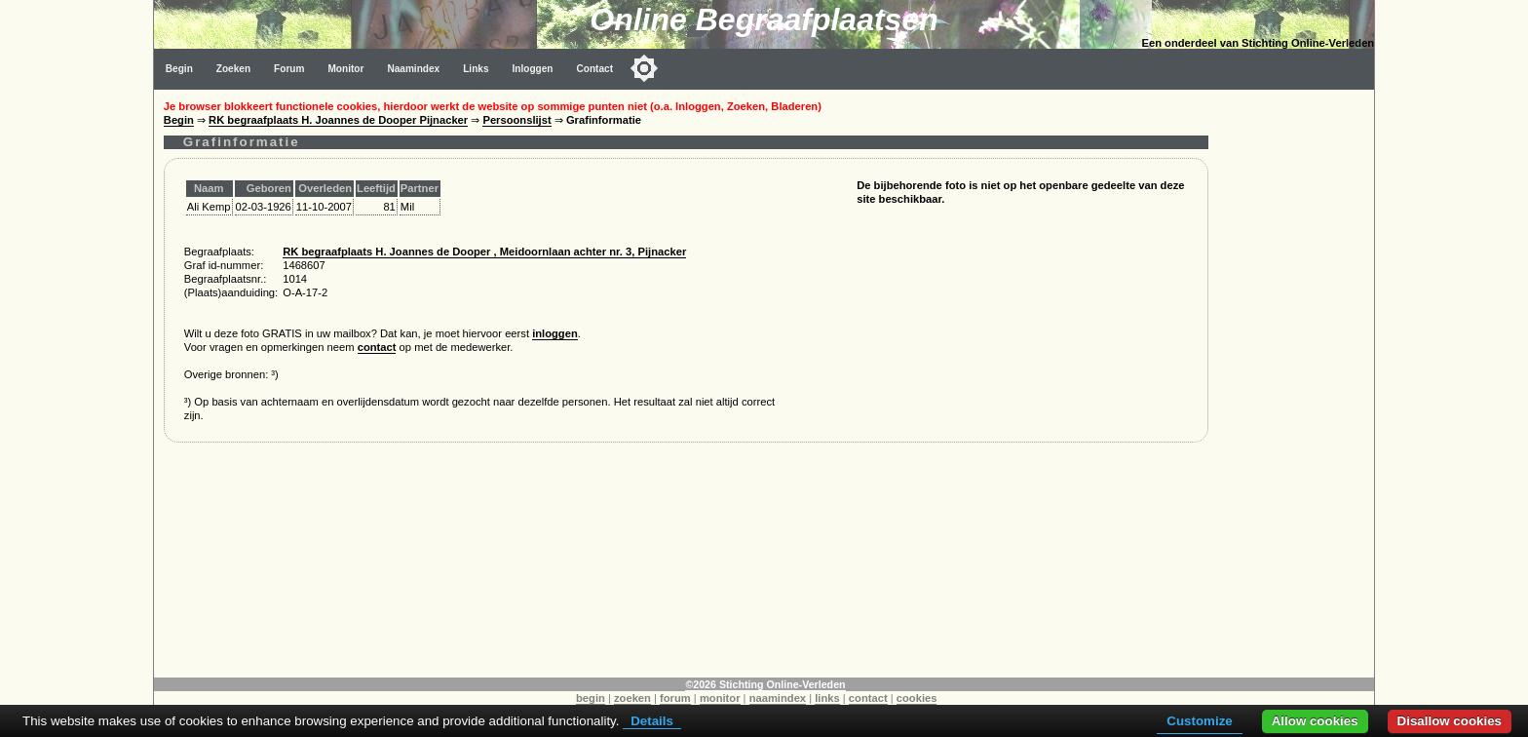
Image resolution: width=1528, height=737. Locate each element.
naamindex (777, 698)
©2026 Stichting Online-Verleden (765, 684)
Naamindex (413, 68)
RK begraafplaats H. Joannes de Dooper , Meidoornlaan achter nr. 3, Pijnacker (484, 251)
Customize (1199, 721)
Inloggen (533, 68)
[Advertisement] (1296, 382)
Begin (179, 68)
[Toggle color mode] (644, 68)
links (827, 698)
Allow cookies (1315, 721)
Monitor (345, 68)
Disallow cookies (1449, 721)
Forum (289, 68)
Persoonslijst (516, 120)
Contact (595, 68)
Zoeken (233, 68)
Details (651, 721)
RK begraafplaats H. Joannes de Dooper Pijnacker (338, 120)
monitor (720, 698)
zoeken (632, 698)
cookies (917, 698)
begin (590, 698)
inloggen (555, 333)
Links (475, 68)
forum (675, 698)
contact (377, 347)
